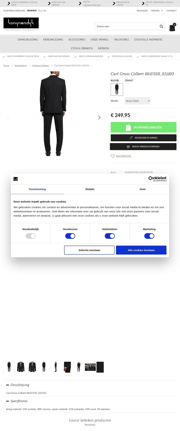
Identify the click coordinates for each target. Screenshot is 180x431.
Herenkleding (53, 39)
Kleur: (115, 80)
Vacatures (121, 39)
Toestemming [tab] (37, 189)
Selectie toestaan (89, 249)
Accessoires (76, 39)
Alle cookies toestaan (141, 249)
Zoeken (161, 26)
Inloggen (142, 10)
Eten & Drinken (82, 48)
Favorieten (123, 155)
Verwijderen (90, 424)
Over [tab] (143, 189)
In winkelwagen (148, 127)
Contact (171, 10)
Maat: (114, 101)
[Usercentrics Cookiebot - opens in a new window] (151, 179)
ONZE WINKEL (100, 39)
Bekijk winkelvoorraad (145, 146)
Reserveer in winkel (146, 137)
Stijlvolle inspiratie (148, 39)
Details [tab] (90, 189)
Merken (103, 48)
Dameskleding (28, 39)
